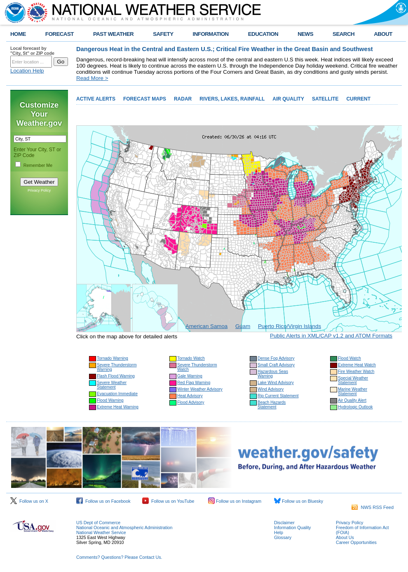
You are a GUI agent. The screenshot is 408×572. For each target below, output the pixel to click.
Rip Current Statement (278, 396)
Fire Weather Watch (356, 371)
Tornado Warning (112, 358)
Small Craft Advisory (276, 365)
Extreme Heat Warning (117, 407)
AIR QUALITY (288, 99)
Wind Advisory (271, 389)
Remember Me (37, 165)
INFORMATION (211, 34)
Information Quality (292, 527)
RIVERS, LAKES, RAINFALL (232, 99)
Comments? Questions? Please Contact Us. (119, 557)
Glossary (282, 537)
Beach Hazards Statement (272, 404)
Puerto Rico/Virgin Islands (289, 326)
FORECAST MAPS (144, 99)
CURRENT (358, 99)
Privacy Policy (39, 190)
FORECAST (59, 34)
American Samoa (206, 326)
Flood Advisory (190, 402)
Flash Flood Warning (116, 376)
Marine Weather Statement (352, 391)
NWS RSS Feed (373, 507)
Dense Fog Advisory (276, 358)
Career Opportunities (356, 542)
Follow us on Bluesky (298, 501)
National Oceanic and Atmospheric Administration (124, 527)
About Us (345, 537)
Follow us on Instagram (234, 501)
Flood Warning (110, 400)
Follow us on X (29, 501)
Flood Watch (349, 358)
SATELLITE (325, 99)
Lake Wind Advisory (276, 382)
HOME (18, 34)
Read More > (92, 78)
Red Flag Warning (193, 382)
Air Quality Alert (352, 400)
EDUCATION (263, 34)
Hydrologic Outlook (355, 407)
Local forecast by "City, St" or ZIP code (32, 51)
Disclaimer (284, 522)
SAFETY (163, 34)
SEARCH (343, 34)
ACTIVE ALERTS (95, 99)
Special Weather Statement (353, 380)
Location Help (27, 71)
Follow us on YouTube (168, 501)
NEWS (305, 34)
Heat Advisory (190, 396)
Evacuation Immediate (117, 393)
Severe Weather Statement (112, 384)
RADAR (183, 99)
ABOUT (383, 34)
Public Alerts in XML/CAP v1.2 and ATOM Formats (331, 336)
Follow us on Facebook (103, 501)
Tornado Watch (191, 358)
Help (278, 532)
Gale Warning (189, 376)
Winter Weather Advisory (200, 389)
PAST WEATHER (113, 34)
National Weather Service (101, 532)
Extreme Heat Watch (357, 365)
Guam (242, 326)
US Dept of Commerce (98, 522)
